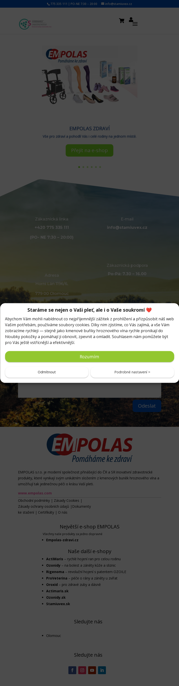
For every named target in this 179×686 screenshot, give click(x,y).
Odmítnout (47, 372)
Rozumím (89, 357)
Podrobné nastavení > (132, 372)
